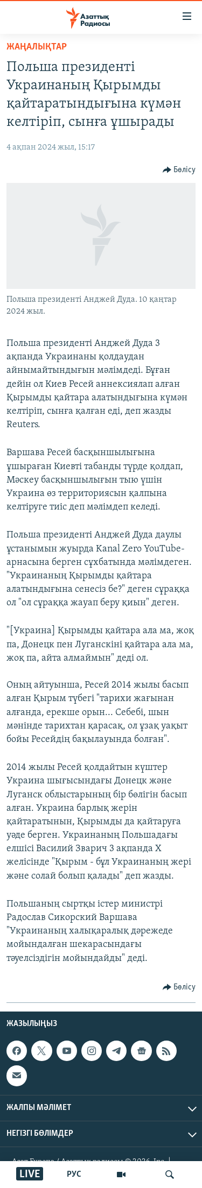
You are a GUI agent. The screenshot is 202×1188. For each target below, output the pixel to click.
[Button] (179, 170)
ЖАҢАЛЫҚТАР (36, 47)
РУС (74, 1174)
